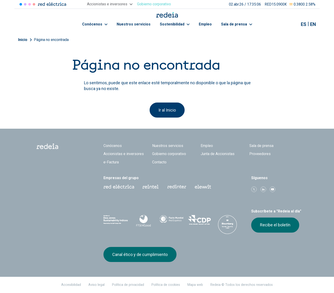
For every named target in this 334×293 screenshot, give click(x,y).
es (303, 24)
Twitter (254, 189)
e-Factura (111, 162)
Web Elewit (203, 187)
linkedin (263, 189)
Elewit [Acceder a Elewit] (34, 4)
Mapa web (195, 285)
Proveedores (260, 154)
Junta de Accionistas (217, 154)
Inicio (22, 39)
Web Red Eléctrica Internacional (176, 187)
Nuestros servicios (134, 24)
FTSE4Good (144, 221)
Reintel (150, 187)
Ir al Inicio (167, 110)
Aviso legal (96, 285)
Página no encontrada (51, 39)
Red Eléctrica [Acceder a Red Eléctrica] (21, 4)
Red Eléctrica (118, 187)
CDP (199, 220)
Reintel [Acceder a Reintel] (29, 4)
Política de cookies (165, 285)
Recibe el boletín (275, 224)
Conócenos (94, 24)
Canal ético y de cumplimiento (140, 254)
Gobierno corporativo (169, 154)
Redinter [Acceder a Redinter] (25, 4)
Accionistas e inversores (123, 154)
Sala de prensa (236, 24)
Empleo (205, 24)
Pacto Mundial (171, 220)
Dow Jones (115, 220)
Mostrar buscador (292, 24)
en (313, 24)
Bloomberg (227, 224)
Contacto (159, 162)
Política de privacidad (128, 285)
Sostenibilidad (174, 24)
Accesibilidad (71, 285)
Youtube (272, 189)
